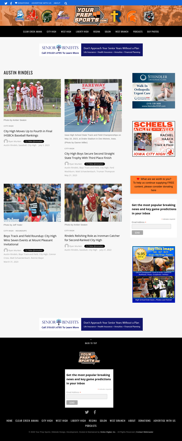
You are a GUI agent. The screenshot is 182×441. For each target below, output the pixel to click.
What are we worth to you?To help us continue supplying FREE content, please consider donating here (153, 185)
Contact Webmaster (144, 432)
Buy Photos (153, 31)
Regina (96, 31)
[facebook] (11, 2)
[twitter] (6, 2)
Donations (23, 3)
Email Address (139, 222)
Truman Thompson (106, 171)
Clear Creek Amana (32, 31)
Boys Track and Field (89, 167)
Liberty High (82, 31)
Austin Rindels (10, 145)
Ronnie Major (37, 258)
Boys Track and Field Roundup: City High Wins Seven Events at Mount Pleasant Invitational (30, 240)
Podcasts (138, 31)
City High (51, 31)
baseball (23, 145)
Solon (108, 31)
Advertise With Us (41, 3)
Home (10, 420)
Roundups (21, 231)
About (57, 3)
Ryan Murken (15, 141)
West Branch (122, 31)
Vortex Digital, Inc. (108, 432)
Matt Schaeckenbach (85, 171)
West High (66, 31)
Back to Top (91, 343)
